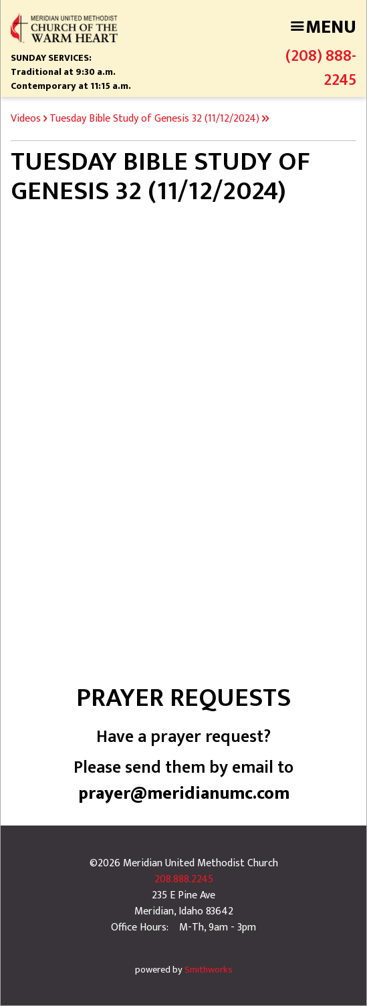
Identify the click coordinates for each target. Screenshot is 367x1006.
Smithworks (209, 970)
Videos (26, 119)
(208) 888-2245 (320, 68)
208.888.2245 (183, 879)
